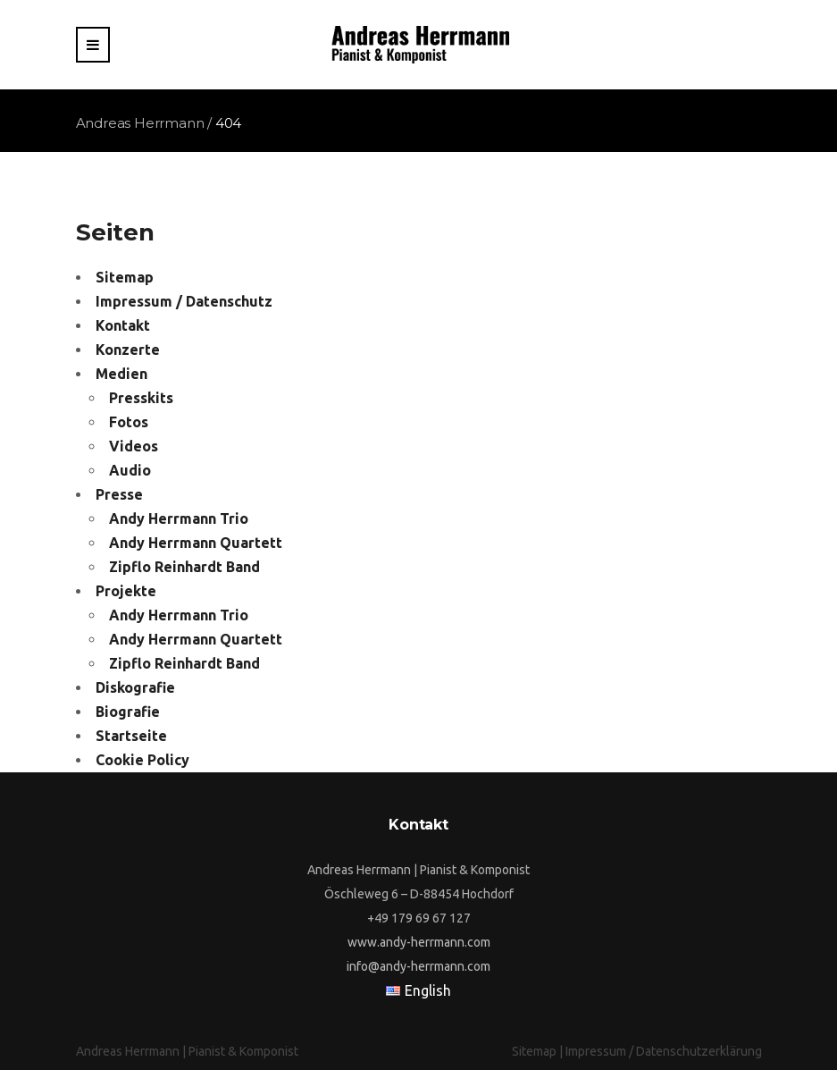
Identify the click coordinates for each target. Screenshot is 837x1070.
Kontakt (123, 325)
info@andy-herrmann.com (418, 966)
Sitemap (125, 277)
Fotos (128, 422)
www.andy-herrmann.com (418, 942)
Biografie (128, 712)
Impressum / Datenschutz (184, 301)
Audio (130, 470)
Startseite (131, 736)
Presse (119, 494)
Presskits (141, 398)
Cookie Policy (142, 760)
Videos (133, 446)
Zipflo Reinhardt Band (184, 567)
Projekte (126, 591)
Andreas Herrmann (140, 123)
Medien (121, 374)
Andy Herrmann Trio (178, 518)
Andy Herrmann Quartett (195, 543)
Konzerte (128, 349)
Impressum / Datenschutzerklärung (663, 1051)
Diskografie (135, 687)
